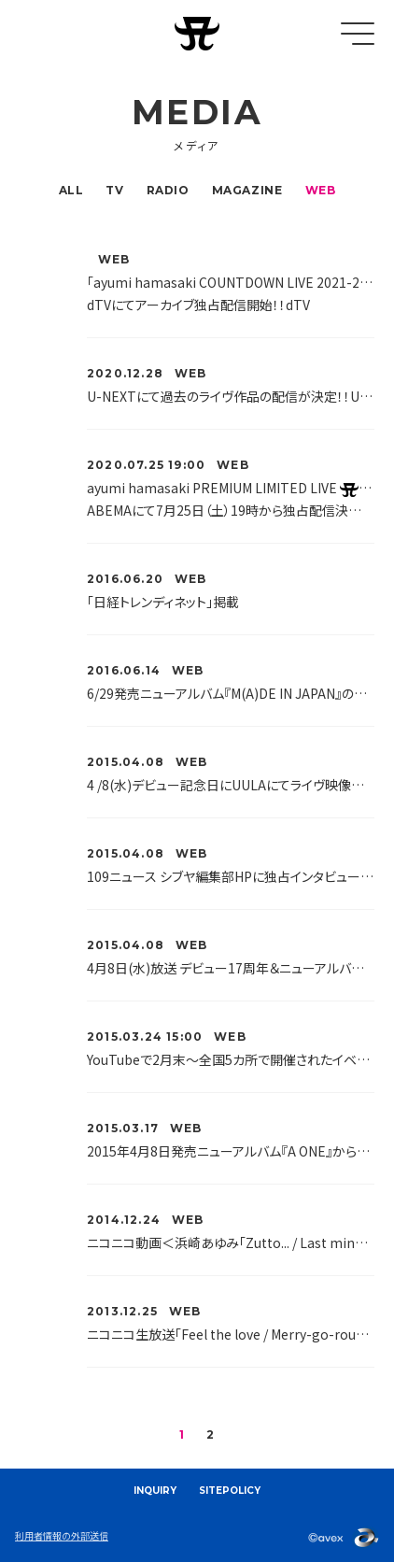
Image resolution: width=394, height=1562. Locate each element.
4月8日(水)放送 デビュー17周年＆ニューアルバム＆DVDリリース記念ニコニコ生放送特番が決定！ (230, 967)
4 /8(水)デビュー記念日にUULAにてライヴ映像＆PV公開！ (230, 784)
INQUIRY (155, 1490)
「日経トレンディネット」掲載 (163, 601)
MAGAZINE (247, 190)
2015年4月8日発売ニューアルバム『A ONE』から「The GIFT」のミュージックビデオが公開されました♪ (230, 1151)
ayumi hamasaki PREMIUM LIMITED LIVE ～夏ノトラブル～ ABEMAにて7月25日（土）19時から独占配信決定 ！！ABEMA (230, 498)
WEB (320, 190)
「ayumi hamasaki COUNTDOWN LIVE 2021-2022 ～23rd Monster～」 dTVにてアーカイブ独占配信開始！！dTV (230, 293)
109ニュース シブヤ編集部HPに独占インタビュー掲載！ (230, 876)
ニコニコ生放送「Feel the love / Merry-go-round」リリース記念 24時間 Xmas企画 (230, 1334)
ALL (71, 190)
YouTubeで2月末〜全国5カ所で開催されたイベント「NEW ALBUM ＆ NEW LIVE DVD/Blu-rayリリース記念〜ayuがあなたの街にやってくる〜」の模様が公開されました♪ (230, 1059)
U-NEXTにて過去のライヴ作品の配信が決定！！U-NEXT (230, 396)
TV (114, 190)
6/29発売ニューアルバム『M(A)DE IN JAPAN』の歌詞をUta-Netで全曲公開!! (230, 693)
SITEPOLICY (229, 1490)
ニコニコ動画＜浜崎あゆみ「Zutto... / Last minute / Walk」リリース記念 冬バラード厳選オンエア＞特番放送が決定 (230, 1242)
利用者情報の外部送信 (61, 1535)
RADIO (168, 190)
